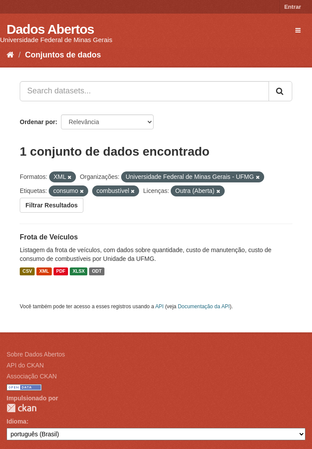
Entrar (292, 7)
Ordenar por (37, 121)
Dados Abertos (50, 29)
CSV (27, 271)
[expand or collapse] (297, 30)
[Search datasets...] (144, 91)
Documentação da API (204, 306)
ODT (96, 271)
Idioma (16, 421)
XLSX (79, 271)
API (159, 306)
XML (44, 271)
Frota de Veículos (49, 237)
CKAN (21, 408)
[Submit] (280, 91)
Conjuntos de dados (63, 54)
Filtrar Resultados (51, 205)
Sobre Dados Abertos (36, 354)
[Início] (10, 54)
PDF (60, 271)
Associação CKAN (32, 376)
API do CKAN (25, 365)
